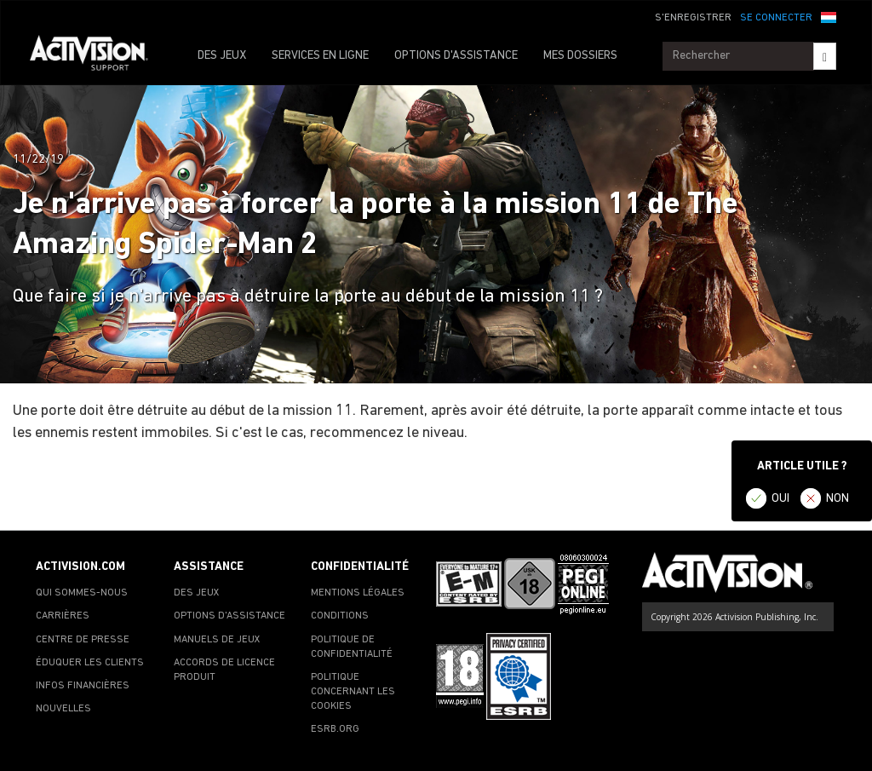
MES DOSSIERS (580, 55)
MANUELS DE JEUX (217, 640)
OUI (780, 498)
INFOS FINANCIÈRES (82, 686)
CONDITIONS (340, 616)
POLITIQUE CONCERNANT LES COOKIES (353, 691)
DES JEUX (222, 55)
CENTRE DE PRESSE (82, 640)
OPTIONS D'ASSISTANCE (456, 55)
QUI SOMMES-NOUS (82, 593)
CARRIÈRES (62, 616)
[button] (828, 16)
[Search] (824, 56)
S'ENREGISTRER (693, 18)
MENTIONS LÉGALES (357, 593)
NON (837, 498)
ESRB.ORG (335, 729)
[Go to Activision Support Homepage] (97, 56)
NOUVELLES (63, 709)
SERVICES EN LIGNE (320, 55)
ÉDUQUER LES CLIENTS (90, 663)
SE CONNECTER (776, 18)
